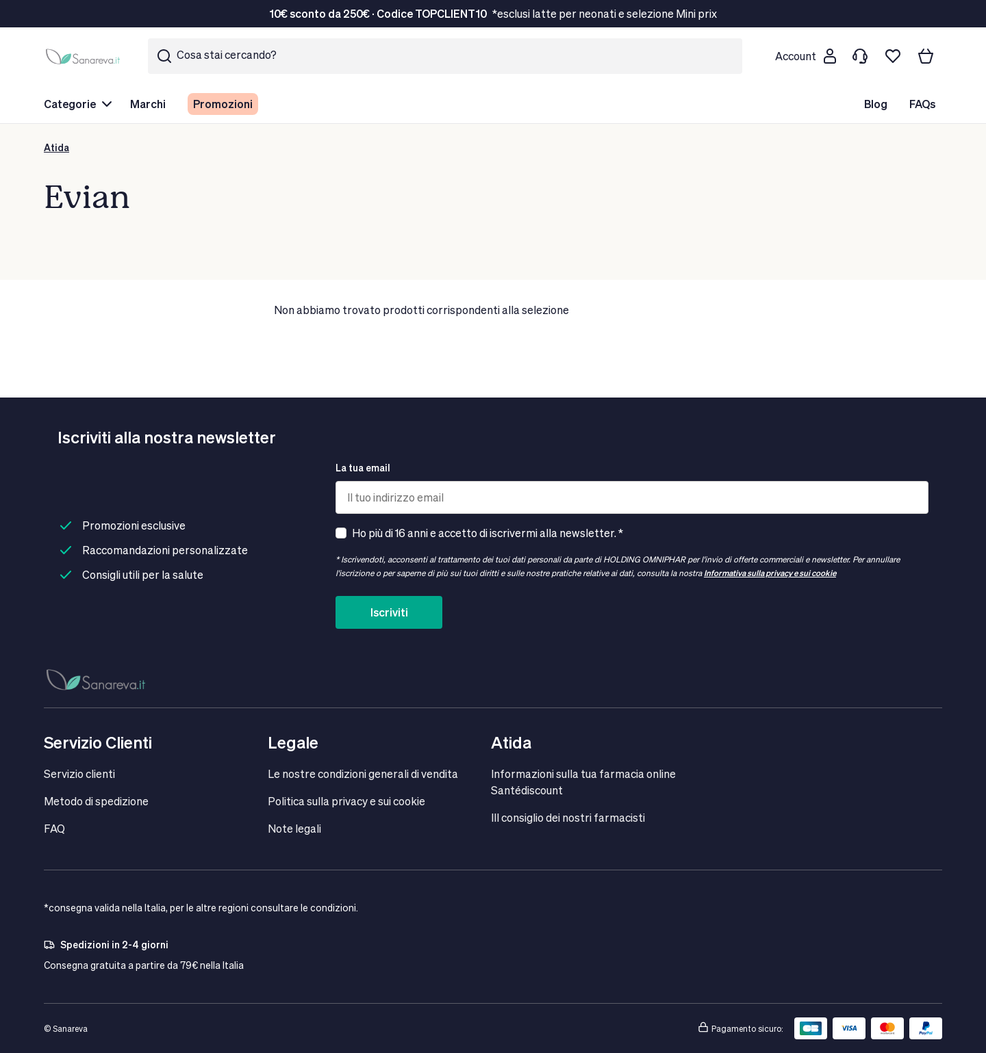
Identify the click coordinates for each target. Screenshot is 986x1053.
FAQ (54, 828)
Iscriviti (389, 612)
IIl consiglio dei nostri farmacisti (568, 817)
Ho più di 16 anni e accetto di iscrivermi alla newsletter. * (487, 532)
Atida (56, 147)
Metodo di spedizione (96, 800)
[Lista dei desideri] (892, 56)
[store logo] (85, 56)
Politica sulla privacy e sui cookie (346, 800)
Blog (875, 103)
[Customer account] (805, 56)
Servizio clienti (79, 773)
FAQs (922, 103)
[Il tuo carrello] (925, 56)
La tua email (363, 467)
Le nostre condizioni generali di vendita (363, 773)
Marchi (148, 103)
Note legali (294, 828)
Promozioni (223, 103)
